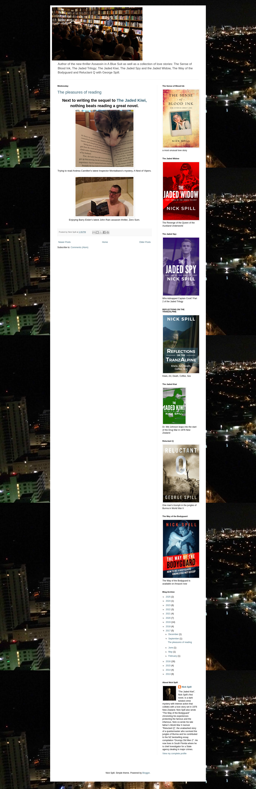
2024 (168, 601)
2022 (168, 609)
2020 (168, 618)
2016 (168, 661)
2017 (168, 630)
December (173, 634)
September (174, 638)
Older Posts (145, 242)
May (170, 652)
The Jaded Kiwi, (132, 100)
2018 (168, 626)
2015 (168, 665)
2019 (168, 622)
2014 (168, 670)
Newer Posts (64, 242)
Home (105, 242)
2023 (168, 605)
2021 (168, 613)
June (171, 647)
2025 (168, 597)
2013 (168, 674)
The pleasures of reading (79, 92)
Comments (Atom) (79, 247)
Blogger (146, 773)
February (173, 656)
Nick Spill (187, 687)
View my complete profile (174, 753)
